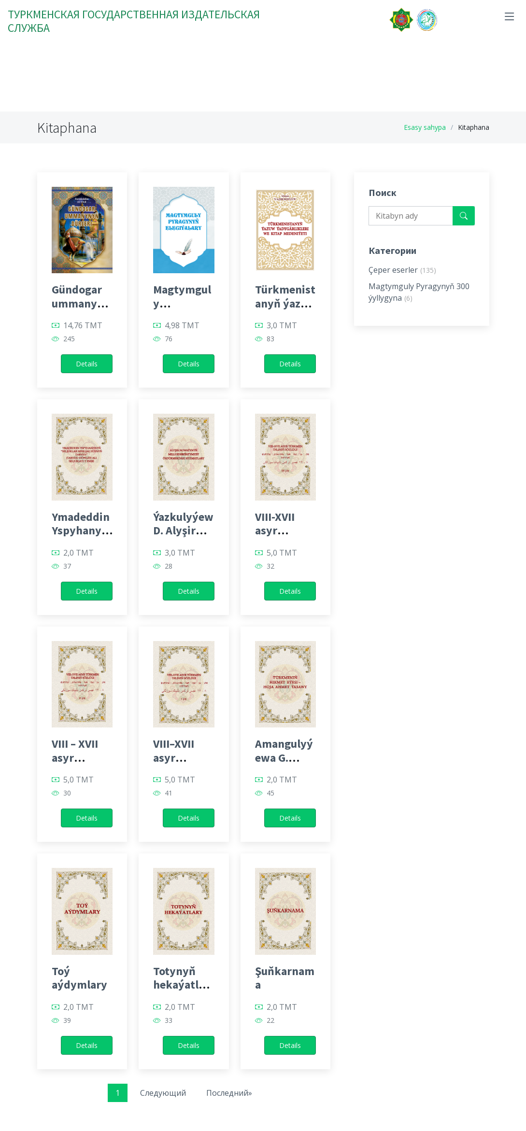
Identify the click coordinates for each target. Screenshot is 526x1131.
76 (168, 338)
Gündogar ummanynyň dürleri (81, 303)
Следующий (163, 1093)
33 (168, 1020)
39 (67, 1020)
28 (168, 566)
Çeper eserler (402, 270)
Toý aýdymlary (79, 977)
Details (87, 363)
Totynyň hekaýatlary (181, 984)
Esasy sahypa (425, 127)
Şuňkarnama (284, 977)
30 (67, 793)
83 (270, 338)
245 (69, 338)
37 (67, 566)
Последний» (229, 1093)
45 (270, 793)
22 (270, 1020)
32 (270, 566)
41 (168, 793)
